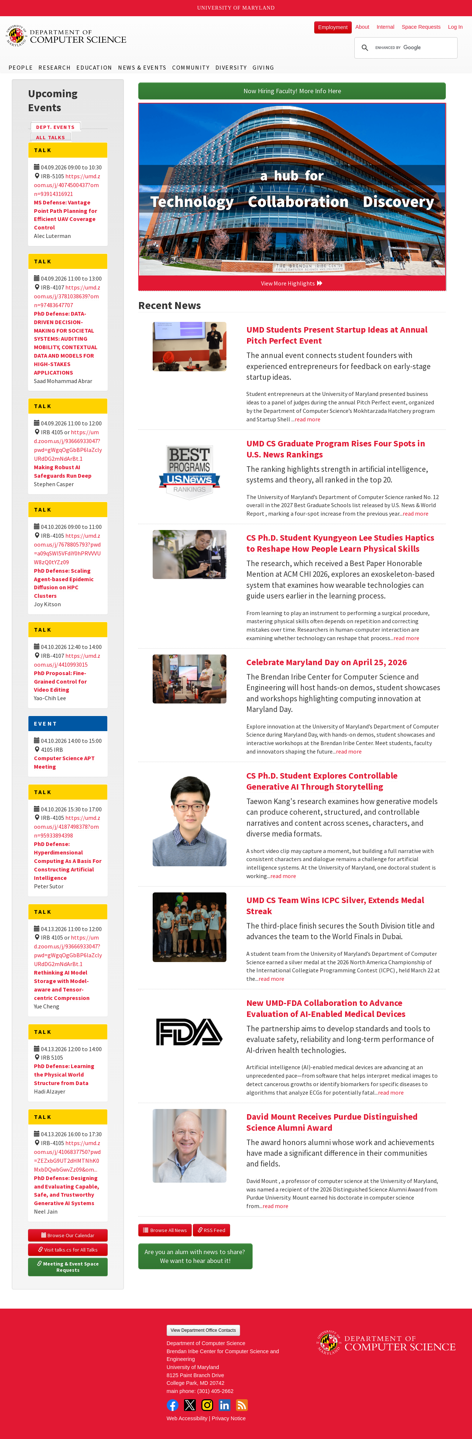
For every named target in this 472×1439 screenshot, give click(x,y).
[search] (404, 48)
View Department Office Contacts (203, 1330)
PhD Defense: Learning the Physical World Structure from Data (64, 1074)
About (362, 27)
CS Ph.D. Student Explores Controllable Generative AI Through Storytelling (322, 781)
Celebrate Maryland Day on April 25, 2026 (326, 662)
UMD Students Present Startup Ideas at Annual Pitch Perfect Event (336, 335)
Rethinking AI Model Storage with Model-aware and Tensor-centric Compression (62, 985)
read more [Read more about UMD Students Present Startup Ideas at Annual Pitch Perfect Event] (307, 419)
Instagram (207, 1405)
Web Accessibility (187, 1418)
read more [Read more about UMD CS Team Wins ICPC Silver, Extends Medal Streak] (271, 978)
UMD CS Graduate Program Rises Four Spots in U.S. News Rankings (335, 449)
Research (54, 67)
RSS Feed (211, 1230)
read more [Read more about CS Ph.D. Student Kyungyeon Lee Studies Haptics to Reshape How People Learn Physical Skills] (406, 638)
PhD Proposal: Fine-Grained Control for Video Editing (60, 681)
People (20, 67)
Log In (455, 27)
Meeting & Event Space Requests (68, 1267)
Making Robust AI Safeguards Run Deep (62, 471)
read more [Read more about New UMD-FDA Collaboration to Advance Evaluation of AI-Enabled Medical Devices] (391, 1092)
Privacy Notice (229, 1418)
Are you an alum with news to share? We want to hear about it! (195, 1256)
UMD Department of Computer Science (66, 35)
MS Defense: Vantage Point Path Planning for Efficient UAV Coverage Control (65, 215)
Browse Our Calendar (67, 1235)
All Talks (50, 137)
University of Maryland (236, 8)
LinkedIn (224, 1405)
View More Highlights (292, 283)
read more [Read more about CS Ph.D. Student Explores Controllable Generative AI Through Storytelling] (283, 876)
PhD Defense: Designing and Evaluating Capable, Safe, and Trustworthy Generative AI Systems (66, 1190)
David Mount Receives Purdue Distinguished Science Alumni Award (332, 1122)
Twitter (190, 1405)
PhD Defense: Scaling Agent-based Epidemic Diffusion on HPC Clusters (64, 583)
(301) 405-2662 (215, 1391)
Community (190, 67)
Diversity (231, 67)
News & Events (142, 67)
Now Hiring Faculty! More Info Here (292, 91)
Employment (333, 27)
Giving (263, 67)
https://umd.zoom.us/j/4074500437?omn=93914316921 (67, 184)
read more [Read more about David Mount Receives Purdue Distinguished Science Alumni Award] (275, 1206)
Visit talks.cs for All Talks (68, 1249)
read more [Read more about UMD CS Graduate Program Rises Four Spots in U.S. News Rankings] (415, 513)
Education (94, 67)
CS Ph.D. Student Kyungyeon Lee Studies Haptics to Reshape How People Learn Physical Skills (340, 543)
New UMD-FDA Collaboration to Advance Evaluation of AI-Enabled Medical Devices (326, 1008)
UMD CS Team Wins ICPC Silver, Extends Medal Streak (335, 905)
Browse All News (165, 1230)
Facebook (172, 1405)
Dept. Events (58, 126)
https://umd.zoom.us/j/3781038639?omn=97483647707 (67, 296)
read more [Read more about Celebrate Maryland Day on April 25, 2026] (349, 751)
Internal (385, 27)
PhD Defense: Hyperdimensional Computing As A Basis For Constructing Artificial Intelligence (67, 860)
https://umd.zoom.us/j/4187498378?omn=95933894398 (67, 826)
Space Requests (421, 27)
